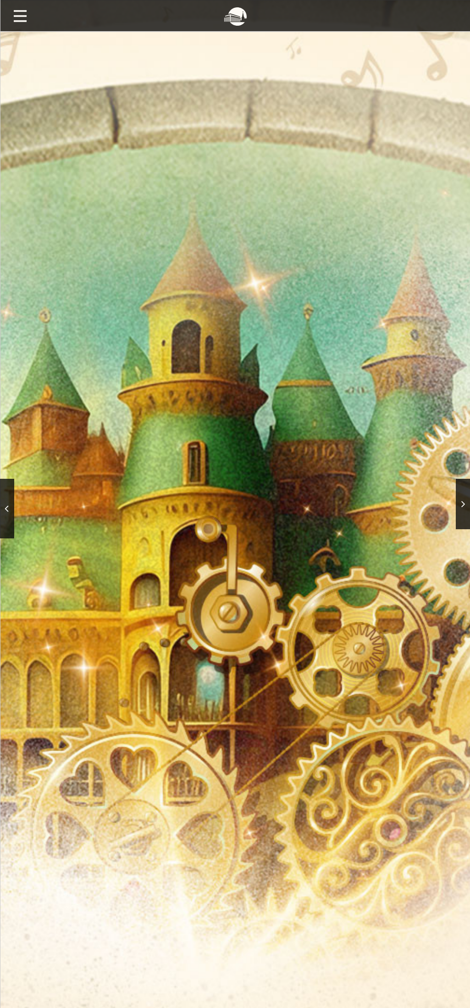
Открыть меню (20, 16)
